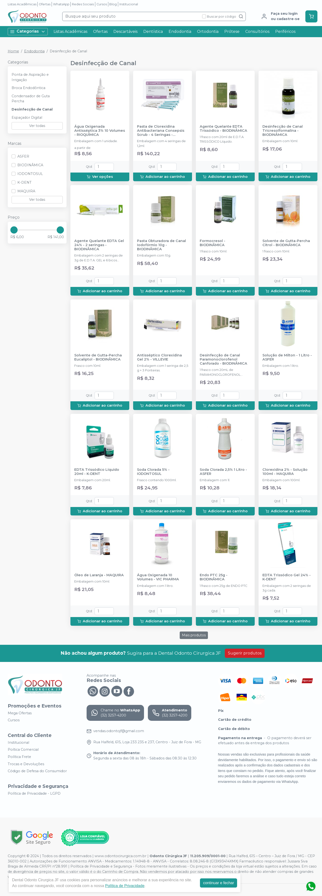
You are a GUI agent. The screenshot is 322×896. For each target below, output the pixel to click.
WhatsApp (61, 4)
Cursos (101, 4)
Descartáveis (125, 31)
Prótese (232, 31)
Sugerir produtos (244, 653)
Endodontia (180, 31)
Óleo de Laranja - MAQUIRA (99, 575)
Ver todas (37, 126)
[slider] (14, 230)
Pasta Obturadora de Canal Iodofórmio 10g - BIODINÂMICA (161, 245)
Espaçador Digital (27, 117)
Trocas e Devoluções (26, 764)
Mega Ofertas (20, 713)
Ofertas (44, 4)
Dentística (153, 31)
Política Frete (19, 757)
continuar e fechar (218, 883)
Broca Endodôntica (28, 88)
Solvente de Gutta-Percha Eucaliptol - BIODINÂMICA (98, 357)
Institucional (128, 4)
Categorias (28, 31)
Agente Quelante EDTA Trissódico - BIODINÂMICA (223, 129)
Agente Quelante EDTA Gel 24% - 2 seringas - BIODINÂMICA (99, 245)
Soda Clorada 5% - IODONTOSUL (153, 472)
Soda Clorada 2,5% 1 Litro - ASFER (223, 472)
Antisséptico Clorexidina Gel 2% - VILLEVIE (159, 357)
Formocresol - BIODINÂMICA (212, 243)
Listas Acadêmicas (22, 4)
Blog (113, 4)
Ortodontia (208, 31)
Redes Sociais (83, 4)
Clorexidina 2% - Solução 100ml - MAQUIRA (285, 472)
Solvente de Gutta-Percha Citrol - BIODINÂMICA (286, 243)
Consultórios (257, 31)
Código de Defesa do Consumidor (37, 771)
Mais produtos (194, 635)
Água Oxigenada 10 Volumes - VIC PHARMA (158, 577)
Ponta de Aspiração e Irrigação (30, 77)
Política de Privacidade (124, 886)
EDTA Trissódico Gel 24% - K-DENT (286, 577)
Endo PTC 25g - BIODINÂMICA (213, 577)
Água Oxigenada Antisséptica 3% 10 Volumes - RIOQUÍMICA (99, 131)
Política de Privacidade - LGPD (34, 793)
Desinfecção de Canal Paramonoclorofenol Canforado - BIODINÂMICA (223, 359)
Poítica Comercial (23, 750)
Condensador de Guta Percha (31, 99)
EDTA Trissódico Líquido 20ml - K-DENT (96, 472)
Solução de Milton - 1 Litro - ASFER (287, 357)
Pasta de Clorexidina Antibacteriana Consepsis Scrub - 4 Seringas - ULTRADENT (160, 131)
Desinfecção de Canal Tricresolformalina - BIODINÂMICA (282, 131)
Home (13, 51)
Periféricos (285, 31)
